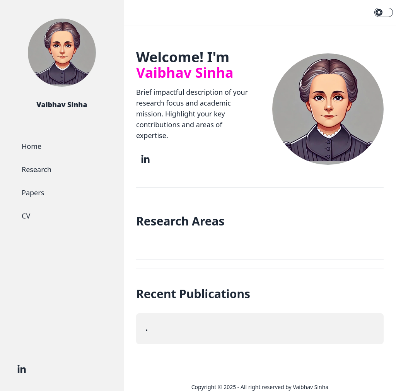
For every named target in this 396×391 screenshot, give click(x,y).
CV (26, 215)
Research (36, 169)
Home (31, 146)
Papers (33, 192)
